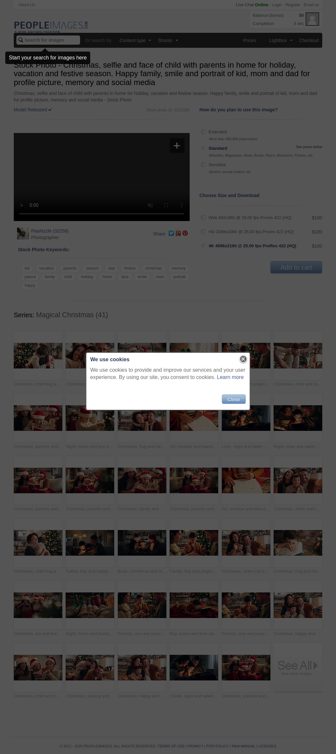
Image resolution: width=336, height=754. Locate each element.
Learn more (230, 377)
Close (233, 399)
